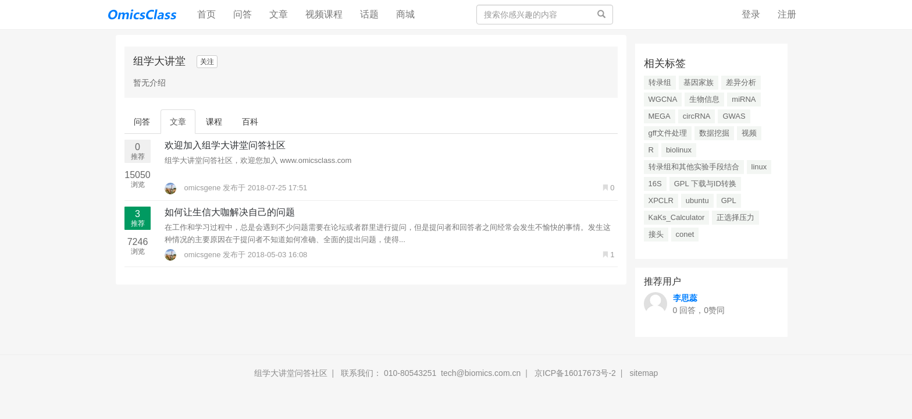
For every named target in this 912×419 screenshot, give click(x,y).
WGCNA (663, 99)
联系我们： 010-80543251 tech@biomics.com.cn (431, 373)
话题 (369, 14)
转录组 (660, 82)
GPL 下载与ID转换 (705, 183)
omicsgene (194, 187)
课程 (214, 121)
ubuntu (697, 200)
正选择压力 (735, 217)
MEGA (660, 116)
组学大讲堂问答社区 (290, 373)
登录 (751, 14)
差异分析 (741, 82)
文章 (278, 14)
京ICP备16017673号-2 (575, 373)
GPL (728, 200)
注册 (787, 14)
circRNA (697, 116)
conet (685, 234)
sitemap (643, 373)
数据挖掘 (714, 133)
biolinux (679, 149)
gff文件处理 (668, 133)
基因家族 (698, 82)
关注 (207, 62)
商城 (405, 14)
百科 (250, 121)
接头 (656, 234)
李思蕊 (685, 298)
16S (655, 183)
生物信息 (704, 99)
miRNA (744, 99)
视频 (749, 133)
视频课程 (324, 14)
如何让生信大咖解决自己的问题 (230, 212)
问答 (242, 14)
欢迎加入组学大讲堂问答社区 (225, 145)
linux (759, 166)
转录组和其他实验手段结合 (694, 166)
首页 (211, 13)
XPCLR (661, 200)
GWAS (733, 116)
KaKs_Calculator (677, 217)
